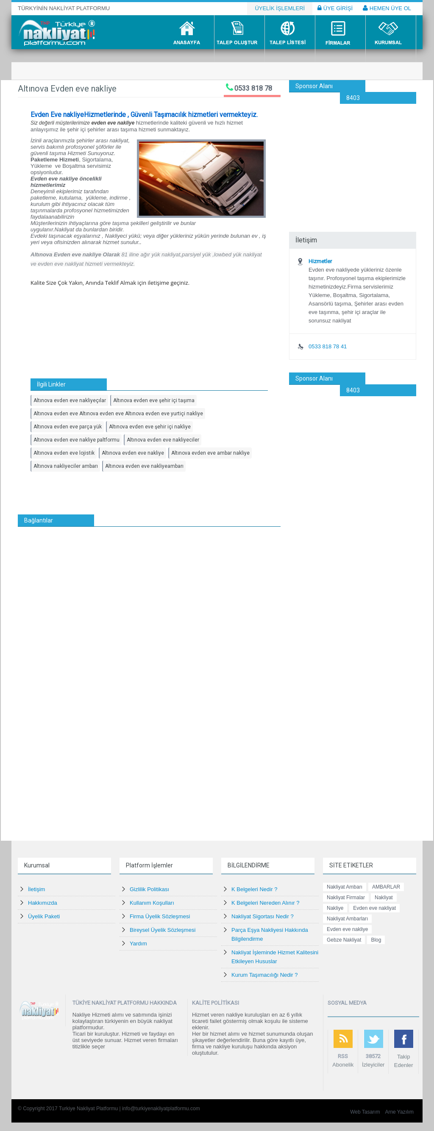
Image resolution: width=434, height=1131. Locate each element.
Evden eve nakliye (347, 929)
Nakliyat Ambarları (347, 919)
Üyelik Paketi (44, 916)
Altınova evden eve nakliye (133, 453)
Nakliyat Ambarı (344, 887)
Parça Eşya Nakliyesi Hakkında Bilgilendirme (269, 934)
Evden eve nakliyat (374, 908)
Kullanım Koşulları (152, 903)
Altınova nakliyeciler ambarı (65, 466)
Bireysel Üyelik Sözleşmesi (162, 930)
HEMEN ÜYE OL (387, 8)
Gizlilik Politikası (149, 889)
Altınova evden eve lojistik (64, 453)
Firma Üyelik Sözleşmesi (160, 916)
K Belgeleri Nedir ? (254, 889)
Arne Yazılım (399, 1112)
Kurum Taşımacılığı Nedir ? (264, 975)
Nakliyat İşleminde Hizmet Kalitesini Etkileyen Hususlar (274, 956)
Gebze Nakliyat (344, 940)
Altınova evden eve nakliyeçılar (69, 400)
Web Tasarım (365, 1112)
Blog (376, 940)
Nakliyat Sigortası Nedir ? (262, 916)
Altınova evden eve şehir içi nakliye (150, 427)
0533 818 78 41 (328, 346)
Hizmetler (320, 261)
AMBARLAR (386, 887)
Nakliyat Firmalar (346, 897)
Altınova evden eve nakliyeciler (163, 440)
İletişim (36, 889)
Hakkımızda (42, 903)
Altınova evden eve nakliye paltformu (76, 440)
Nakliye (335, 908)
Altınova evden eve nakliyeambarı (144, 466)
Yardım (138, 943)
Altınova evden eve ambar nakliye (210, 453)
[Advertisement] (352, 157)
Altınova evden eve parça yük (67, 427)
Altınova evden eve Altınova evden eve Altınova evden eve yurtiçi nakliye (118, 414)
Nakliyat (384, 897)
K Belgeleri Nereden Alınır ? (265, 903)
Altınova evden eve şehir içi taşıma (154, 400)
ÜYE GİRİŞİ (335, 8)
